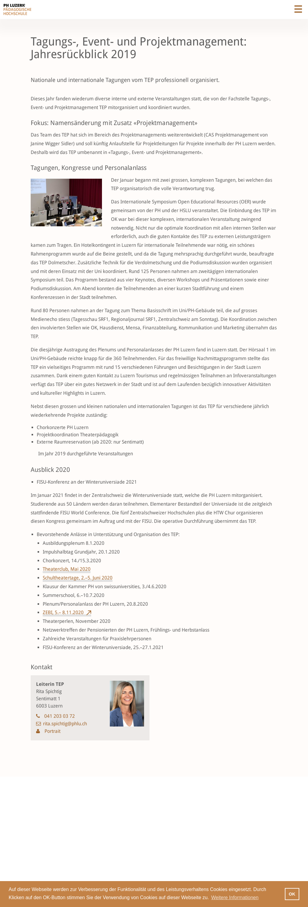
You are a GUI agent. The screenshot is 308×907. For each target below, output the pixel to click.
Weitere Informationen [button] (234, 897)
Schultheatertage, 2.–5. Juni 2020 (77, 578)
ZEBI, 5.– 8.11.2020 (63, 612)
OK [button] (292, 894)
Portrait (51, 731)
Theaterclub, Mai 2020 (67, 569)
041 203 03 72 (59, 716)
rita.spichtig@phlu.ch (65, 724)
